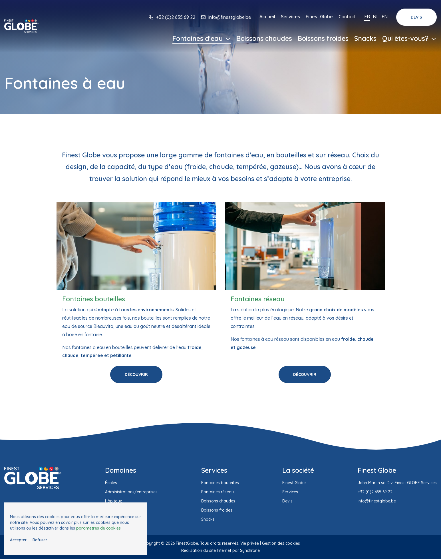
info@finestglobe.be (229, 17)
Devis (416, 17)
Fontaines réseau (217, 491)
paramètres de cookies (98, 528)
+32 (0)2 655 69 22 (175, 17)
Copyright (150, 543)
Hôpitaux (113, 501)
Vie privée (249, 543)
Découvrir (136, 374)
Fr (367, 16)
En (385, 16)
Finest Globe (319, 16)
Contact (347, 16)
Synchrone (250, 550)
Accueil (267, 16)
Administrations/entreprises (131, 491)
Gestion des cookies (281, 543)
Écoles (111, 482)
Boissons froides (323, 38)
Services (290, 16)
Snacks (365, 38)
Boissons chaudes (264, 38)
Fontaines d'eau (201, 38)
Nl (376, 16)
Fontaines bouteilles (220, 482)
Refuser (40, 539)
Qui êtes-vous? (409, 38)
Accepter (18, 539)
